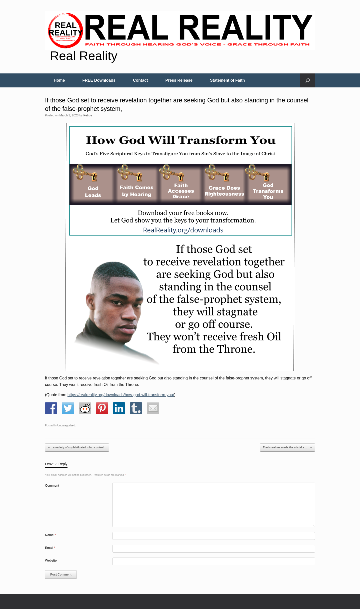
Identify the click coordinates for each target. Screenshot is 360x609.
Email (50, 548)
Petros (87, 115)
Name (50, 535)
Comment (52, 485)
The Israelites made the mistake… (287, 447)
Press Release (178, 80)
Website (51, 560)
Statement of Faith (227, 80)
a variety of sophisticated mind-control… (77, 447)
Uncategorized (66, 425)
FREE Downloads (98, 80)
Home (59, 80)
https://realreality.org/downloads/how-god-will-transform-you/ (121, 395)
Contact (140, 80)
